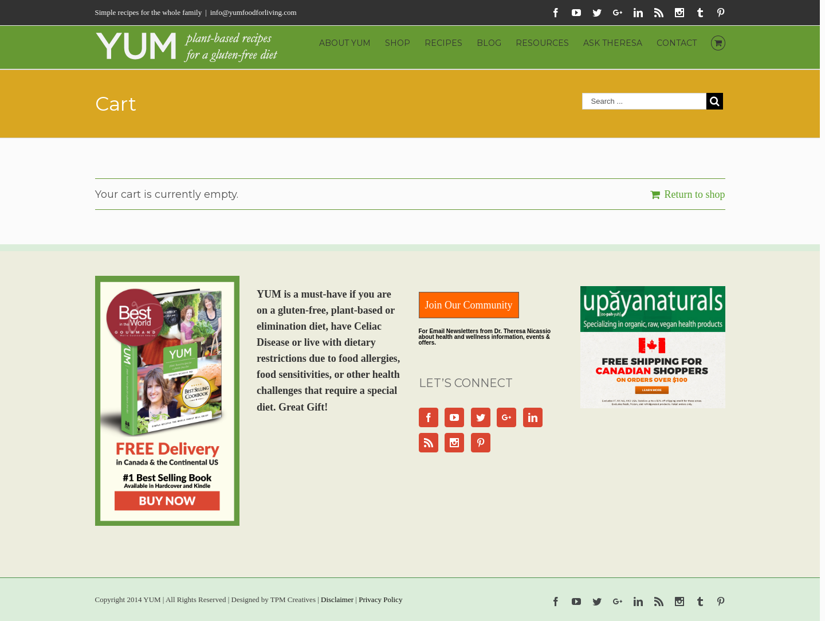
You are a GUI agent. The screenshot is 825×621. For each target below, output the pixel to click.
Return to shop (695, 194)
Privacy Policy (380, 599)
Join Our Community (469, 305)
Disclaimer (337, 599)
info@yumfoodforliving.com (253, 12)
